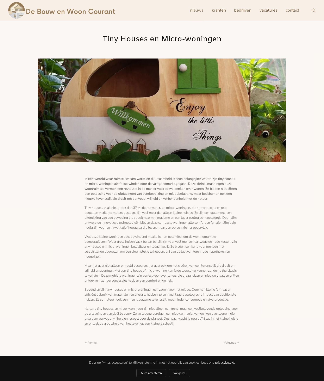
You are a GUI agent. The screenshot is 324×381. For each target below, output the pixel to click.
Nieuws (197, 10)
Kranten (219, 10)
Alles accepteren (151, 373)
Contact (292, 10)
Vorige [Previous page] (90, 343)
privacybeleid (224, 362)
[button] (314, 10)
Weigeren (179, 373)
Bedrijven (242, 10)
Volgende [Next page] (231, 343)
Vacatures (269, 10)
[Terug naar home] (61, 10)
